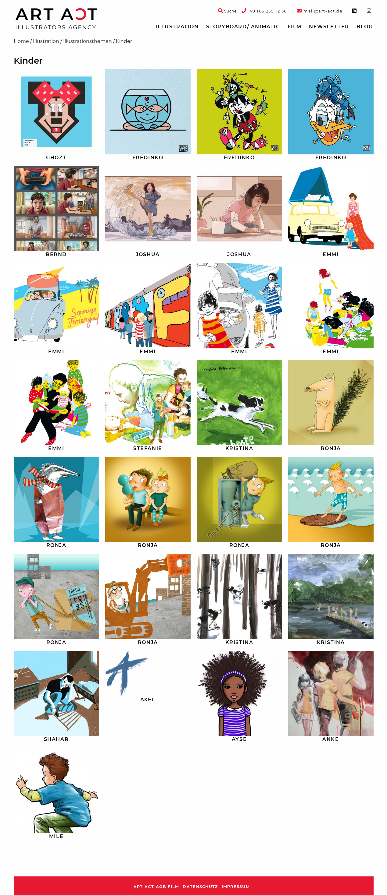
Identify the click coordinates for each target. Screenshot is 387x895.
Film (295, 27)
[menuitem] (177, 27)
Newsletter (329, 27)
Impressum (236, 886)
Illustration (177, 27)
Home (21, 41)
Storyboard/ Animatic (243, 27)
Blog (365, 27)
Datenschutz (200, 886)
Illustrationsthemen (87, 41)
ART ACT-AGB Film (156, 886)
